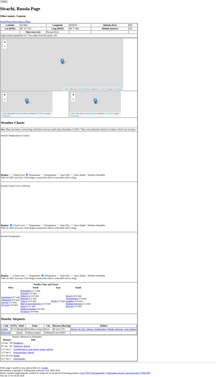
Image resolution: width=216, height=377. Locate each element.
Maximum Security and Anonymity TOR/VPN (128, 373)
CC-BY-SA (103, 89)
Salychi (4, 302)
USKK (5, 329)
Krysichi (5, 305)
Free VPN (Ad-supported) (92, 373)
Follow (4, 1)
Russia (9, 21)
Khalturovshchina (74, 303)
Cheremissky (19, 359)
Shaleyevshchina (28, 309)
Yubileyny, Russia (21, 346)
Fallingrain (119, 89)
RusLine (119, 329)
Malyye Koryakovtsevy (31, 303)
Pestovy (69, 296)
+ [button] (5, 42)
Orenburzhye (100, 329)
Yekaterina (6, 300)
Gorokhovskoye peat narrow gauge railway (33, 349)
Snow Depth (79, 175)
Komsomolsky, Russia (23, 352)
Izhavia (89, 329)
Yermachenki (72, 298)
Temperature (34, 175)
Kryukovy (25, 311)
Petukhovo (18, 343)
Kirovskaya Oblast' (22, 21)
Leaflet (66, 89)
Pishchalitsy (26, 291)
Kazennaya (6, 297)
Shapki (16, 355)
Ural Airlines (130, 329)
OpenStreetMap (84, 89)
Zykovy (24, 301)
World (3, 21)
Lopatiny (70, 301)
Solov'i (24, 306)
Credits (44, 368)
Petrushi (24, 293)
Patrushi (24, 298)
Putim (54, 301)
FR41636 (6, 332)
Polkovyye (25, 296)
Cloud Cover (19, 175)
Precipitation (50, 175)
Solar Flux (65, 175)
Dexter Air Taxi (78, 329)
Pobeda (110, 329)
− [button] (5, 47)
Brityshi (69, 306)
